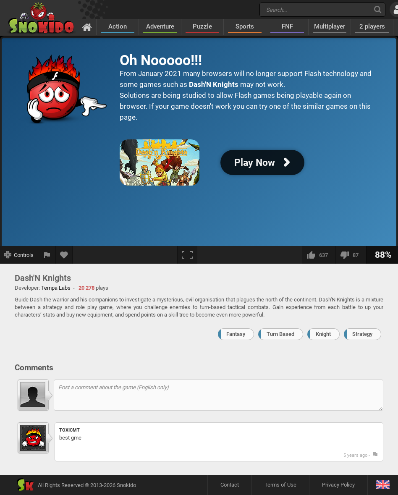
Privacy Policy (338, 485)
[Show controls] (19, 255)
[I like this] (318, 255)
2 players (372, 26)
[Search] (377, 9)
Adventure (160, 26)
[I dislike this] (350, 255)
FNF (287, 26)
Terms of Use (280, 485)
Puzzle (202, 26)
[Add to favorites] (64, 255)
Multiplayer (329, 26)
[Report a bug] (47, 255)
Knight (323, 334)
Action (117, 26)
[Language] (382, 485)
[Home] (87, 27)
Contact (229, 485)
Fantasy (235, 334)
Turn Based (280, 334)
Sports (245, 26)
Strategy (362, 334)
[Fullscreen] (187, 255)
